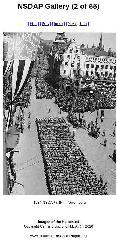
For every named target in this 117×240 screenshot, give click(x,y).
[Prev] (45, 23)
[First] (33, 23)
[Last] (84, 23)
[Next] (71, 23)
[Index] (58, 23)
